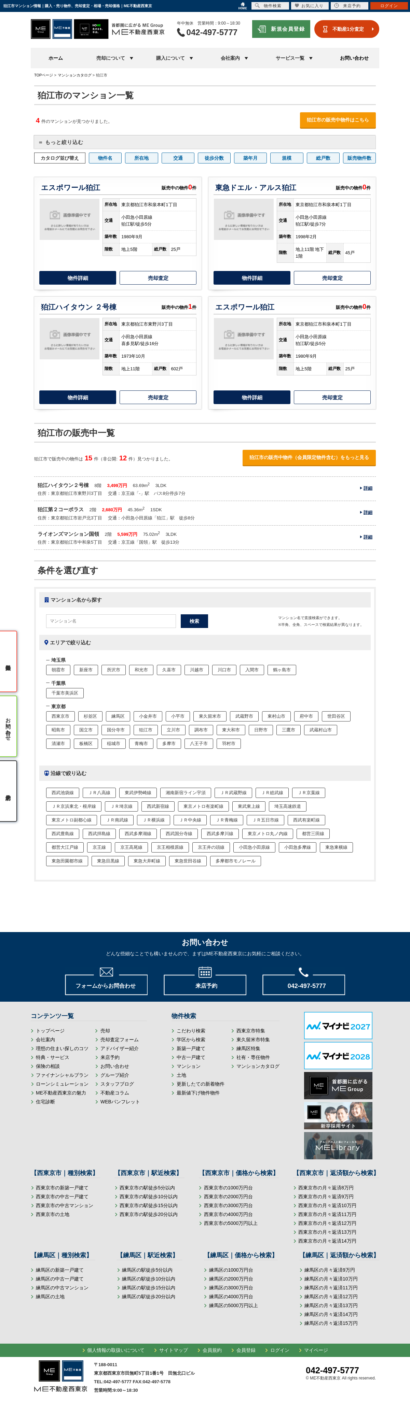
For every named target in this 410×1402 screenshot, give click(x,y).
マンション (189, 1066)
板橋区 (86, 743)
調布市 (201, 729)
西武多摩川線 (220, 833)
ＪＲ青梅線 (227, 819)
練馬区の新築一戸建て (60, 1270)
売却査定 (158, 278)
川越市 (196, 669)
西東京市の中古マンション (64, 1205)
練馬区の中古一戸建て (60, 1279)
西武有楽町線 (306, 819)
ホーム (56, 58)
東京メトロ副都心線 (72, 819)
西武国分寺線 (179, 833)
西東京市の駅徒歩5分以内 (147, 1187)
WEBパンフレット (120, 1101)
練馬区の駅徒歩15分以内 (148, 1287)
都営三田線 (313, 833)
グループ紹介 (114, 1075)
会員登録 (246, 1350)
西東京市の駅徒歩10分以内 (149, 1196)
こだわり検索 (191, 1030)
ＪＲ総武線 (272, 792)
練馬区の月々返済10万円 (331, 1279)
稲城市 (113, 743)
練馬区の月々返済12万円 (331, 1296)
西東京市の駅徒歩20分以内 (149, 1214)
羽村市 (228, 743)
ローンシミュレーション (62, 1084)
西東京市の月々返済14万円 (327, 1241)
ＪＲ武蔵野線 (233, 792)
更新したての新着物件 (200, 1084)
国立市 (86, 729)
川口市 (224, 669)
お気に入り (309, 5)
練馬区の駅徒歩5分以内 (147, 1270)
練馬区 (118, 716)
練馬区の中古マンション (62, 1287)
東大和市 (231, 729)
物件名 (105, 158)
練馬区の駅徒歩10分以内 (148, 1279)
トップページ (50, 1030)
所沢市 (113, 669)
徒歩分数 (214, 158)
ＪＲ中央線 (190, 819)
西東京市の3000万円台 (228, 1205)
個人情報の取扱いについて (116, 1350)
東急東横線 (336, 847)
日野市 (261, 729)
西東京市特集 (250, 1030)
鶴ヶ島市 (282, 669)
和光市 (141, 669)
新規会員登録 (288, 29)
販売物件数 (359, 158)
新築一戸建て (191, 1048)
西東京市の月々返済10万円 (327, 1205)
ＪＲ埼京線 (121, 806)
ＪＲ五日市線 (265, 819)
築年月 (250, 158)
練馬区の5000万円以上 (233, 1305)
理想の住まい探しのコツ (62, 1048)
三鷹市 (288, 729)
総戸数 (323, 158)
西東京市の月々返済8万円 (326, 1187)
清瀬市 (58, 743)
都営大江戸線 (65, 847)
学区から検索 (191, 1039)
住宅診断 (45, 1101)
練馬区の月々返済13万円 (331, 1305)
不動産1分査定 (348, 29)
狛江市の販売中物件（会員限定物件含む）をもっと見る (309, 457)
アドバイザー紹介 (119, 1048)
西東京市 (60, 716)
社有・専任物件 (253, 1057)
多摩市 (169, 743)
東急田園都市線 (67, 860)
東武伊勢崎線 (138, 792)
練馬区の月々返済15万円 (331, 1323)
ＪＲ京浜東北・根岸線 (74, 806)
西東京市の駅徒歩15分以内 (149, 1205)
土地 (181, 1075)
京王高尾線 (131, 847)
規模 (286, 158)
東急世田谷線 (188, 860)
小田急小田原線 (254, 847)
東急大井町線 (147, 860)
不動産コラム (114, 1093)
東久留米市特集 (253, 1039)
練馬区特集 (248, 1048)
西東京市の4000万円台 (228, 1214)
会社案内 (45, 1039)
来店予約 (110, 1057)
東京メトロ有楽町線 (203, 806)
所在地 (141, 158)
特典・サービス (52, 1057)
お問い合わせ (354, 58)
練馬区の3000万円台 (231, 1287)
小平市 (177, 716)
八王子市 (199, 743)
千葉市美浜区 (65, 693)
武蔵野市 (244, 716)
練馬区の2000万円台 (231, 1279)
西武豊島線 (63, 833)
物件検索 (268, 5)
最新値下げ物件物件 (198, 1093)
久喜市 (169, 669)
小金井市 (148, 716)
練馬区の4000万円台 (231, 1296)
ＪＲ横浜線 (153, 819)
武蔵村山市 (321, 729)
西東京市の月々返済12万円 (327, 1223)
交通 (178, 158)
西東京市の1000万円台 (228, 1187)
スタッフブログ (117, 1084)
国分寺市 (116, 729)
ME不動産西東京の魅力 (61, 1093)
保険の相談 (48, 1066)
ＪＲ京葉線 (309, 792)
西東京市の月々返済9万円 (326, 1196)
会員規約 (212, 1350)
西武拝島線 (99, 833)
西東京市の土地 (52, 1214)
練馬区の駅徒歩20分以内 (148, 1296)
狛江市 (145, 729)
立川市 (173, 729)
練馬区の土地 (50, 1296)
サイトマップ (173, 1350)
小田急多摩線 (297, 847)
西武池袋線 (63, 792)
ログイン (279, 1350)
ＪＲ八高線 (99, 792)
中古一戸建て (191, 1057)
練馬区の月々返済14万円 (331, 1314)
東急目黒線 (108, 860)
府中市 (306, 716)
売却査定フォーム (119, 1039)
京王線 (99, 847)
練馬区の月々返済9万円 (329, 1270)
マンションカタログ (257, 1066)
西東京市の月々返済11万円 (327, 1214)
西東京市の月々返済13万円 (327, 1232)
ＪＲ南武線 (117, 819)
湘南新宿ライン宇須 (186, 792)
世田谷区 (336, 716)
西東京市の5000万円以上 (231, 1223)
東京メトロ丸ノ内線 (268, 833)
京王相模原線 (170, 847)
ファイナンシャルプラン (62, 1075)
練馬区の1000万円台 (231, 1270)
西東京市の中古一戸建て (62, 1196)
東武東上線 (249, 806)
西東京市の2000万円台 (228, 1196)
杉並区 (90, 716)
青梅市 (141, 743)
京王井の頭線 (211, 847)
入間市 (252, 669)
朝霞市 (58, 669)
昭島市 (58, 729)
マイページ (316, 1350)
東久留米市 (210, 716)
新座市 (86, 669)
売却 (105, 1030)
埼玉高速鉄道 (287, 806)
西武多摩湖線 (138, 833)
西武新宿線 (158, 806)
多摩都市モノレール (236, 860)
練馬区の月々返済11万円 (331, 1287)
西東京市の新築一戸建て (62, 1187)
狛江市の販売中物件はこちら (338, 120)
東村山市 (276, 716)
